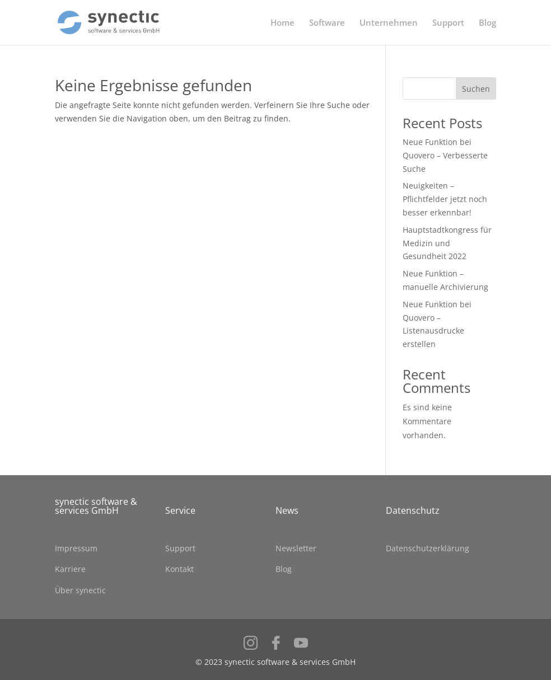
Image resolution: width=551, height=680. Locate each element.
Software (327, 23)
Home (282, 23)
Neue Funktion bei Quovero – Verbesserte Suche (445, 155)
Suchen (476, 88)
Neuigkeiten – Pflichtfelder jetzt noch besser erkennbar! (445, 199)
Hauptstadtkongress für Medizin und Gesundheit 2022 (447, 243)
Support (448, 23)
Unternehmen (388, 23)
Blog (487, 23)
